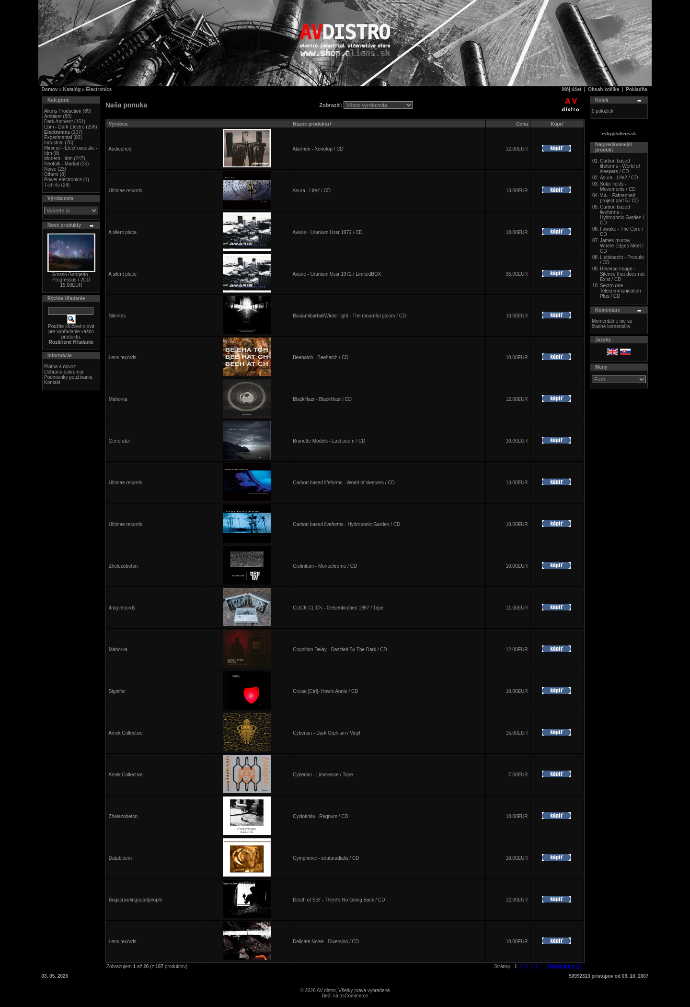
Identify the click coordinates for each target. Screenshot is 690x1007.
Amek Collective (125, 733)
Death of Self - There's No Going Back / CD (339, 899)
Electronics (99, 89)
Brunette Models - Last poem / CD (329, 441)
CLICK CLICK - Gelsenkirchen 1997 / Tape (338, 607)
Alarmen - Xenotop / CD (318, 149)
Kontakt (52, 382)
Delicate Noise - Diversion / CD (326, 941)
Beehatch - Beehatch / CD (320, 357)
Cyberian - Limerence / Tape (323, 774)
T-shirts (52, 184)
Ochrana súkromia (63, 372)
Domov (50, 89)
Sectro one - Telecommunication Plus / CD (620, 291)
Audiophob (119, 149)
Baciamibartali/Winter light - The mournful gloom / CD (349, 315)
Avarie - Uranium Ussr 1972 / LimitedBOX (337, 274)
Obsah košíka (603, 89)
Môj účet (572, 89)
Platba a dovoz (60, 366)
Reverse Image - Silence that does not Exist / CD (622, 274)
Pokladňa (636, 89)
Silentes (117, 315)
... (541, 966)
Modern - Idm (58, 158)
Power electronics (63, 179)
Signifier (117, 691)
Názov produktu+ (312, 124)
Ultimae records (125, 190)
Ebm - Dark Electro (64, 126)
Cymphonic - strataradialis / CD (326, 858)
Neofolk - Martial (61, 163)
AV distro (326, 990)
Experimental (58, 137)
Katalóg (72, 89)
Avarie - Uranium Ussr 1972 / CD (328, 232)
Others (51, 174)
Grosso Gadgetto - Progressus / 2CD (71, 277)
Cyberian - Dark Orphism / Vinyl (326, 733)
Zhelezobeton (123, 566)
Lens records (123, 357)
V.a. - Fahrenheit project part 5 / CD (619, 198)
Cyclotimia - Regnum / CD (320, 816)
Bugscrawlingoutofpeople (135, 899)
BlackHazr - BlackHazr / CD (322, 399)
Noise (50, 169)
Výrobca (118, 124)
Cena (522, 124)
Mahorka (118, 399)
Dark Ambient (58, 121)
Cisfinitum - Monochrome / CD (325, 566)
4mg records (122, 607)
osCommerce (354, 995)
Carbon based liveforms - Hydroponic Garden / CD (346, 524)
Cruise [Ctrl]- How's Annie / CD (325, 691)
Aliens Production (62, 111)
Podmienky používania (68, 377)
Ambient (53, 116)
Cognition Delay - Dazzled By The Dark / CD (340, 649)
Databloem (120, 858)
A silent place (122, 232)
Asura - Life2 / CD (312, 190)
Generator (119, 441)
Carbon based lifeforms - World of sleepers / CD (344, 482)
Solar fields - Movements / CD (617, 186)
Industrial (54, 142)
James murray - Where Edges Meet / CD (622, 246)
